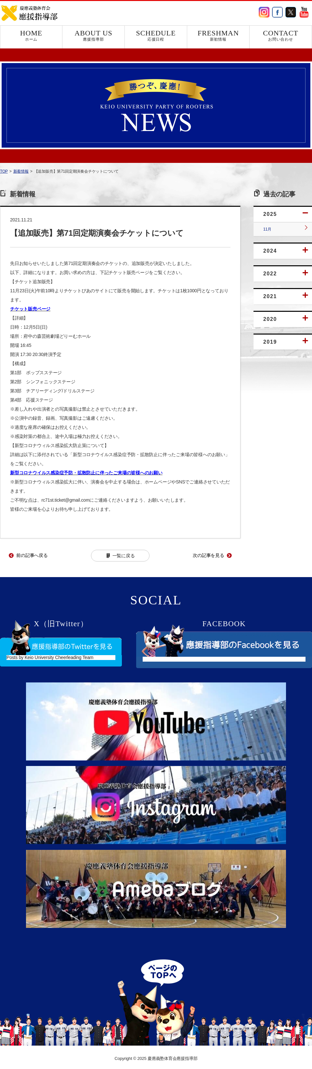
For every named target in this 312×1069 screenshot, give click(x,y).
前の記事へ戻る (32, 555)
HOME (31, 35)
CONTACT (281, 35)
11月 (267, 229)
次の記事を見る (208, 555)
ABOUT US (93, 35)
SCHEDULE (156, 35)
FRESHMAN (218, 35)
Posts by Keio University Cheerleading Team (49, 657)
